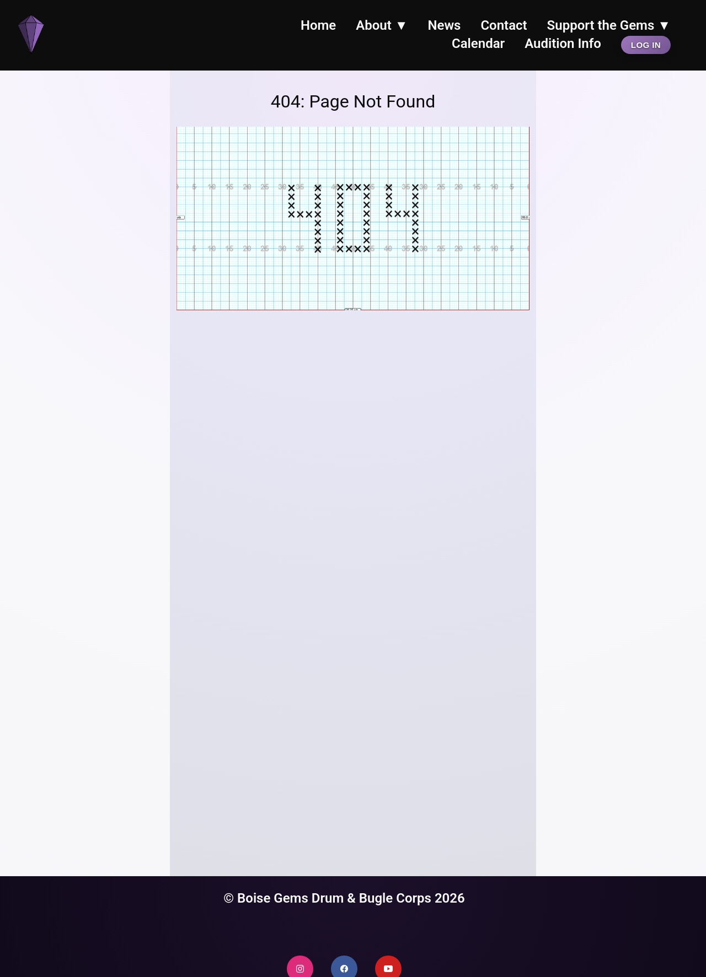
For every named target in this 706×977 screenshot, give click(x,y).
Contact (503, 25)
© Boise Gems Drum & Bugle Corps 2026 (344, 898)
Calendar (478, 43)
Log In (646, 45)
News (444, 25)
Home (318, 25)
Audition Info (563, 43)
